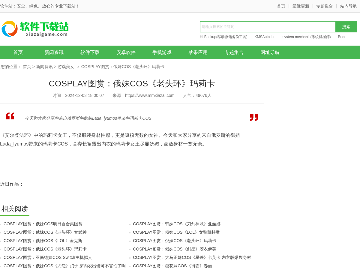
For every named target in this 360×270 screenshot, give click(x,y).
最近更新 (300, 6)
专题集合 (324, 6)
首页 (281, 6)
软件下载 (90, 52)
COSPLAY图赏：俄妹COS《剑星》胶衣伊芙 (174, 249)
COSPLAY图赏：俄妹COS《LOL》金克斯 (43, 240)
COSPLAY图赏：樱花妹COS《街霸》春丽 (172, 265)
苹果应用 (198, 52)
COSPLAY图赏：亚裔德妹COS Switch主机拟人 (48, 257)
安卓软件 (126, 52)
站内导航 (348, 6)
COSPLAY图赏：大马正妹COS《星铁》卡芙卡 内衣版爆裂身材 (192, 257)
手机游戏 (162, 52)
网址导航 (270, 52)
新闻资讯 (54, 52)
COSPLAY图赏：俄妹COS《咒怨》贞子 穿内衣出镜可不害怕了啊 (65, 265)
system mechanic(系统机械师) (307, 37)
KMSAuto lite (265, 37)
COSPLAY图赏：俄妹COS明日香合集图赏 (43, 223)
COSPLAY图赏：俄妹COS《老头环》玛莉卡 (174, 240)
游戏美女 (66, 66)
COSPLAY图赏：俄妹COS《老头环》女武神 (45, 232)
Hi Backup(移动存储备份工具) (224, 37)
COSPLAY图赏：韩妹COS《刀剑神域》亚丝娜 (176, 223)
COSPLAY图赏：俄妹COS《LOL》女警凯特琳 (176, 232)
